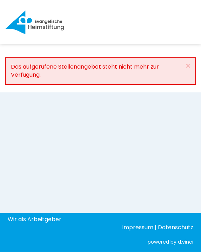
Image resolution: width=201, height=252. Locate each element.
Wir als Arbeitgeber (34, 219)
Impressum (137, 227)
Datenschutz (175, 227)
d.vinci (185, 241)
